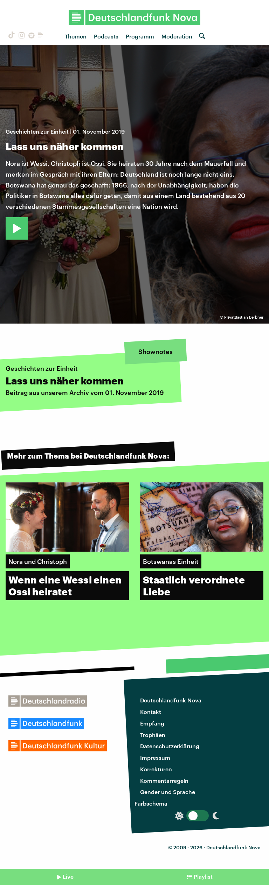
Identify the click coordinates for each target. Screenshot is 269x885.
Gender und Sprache (167, 791)
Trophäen (152, 734)
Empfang (152, 723)
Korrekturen (156, 769)
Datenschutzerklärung (169, 746)
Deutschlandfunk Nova (170, 700)
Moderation (176, 36)
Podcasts (106, 36)
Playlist (203, 876)
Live (68, 876)
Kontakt (150, 711)
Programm (140, 36)
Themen (76, 36)
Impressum (155, 757)
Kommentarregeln (164, 780)
